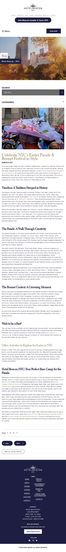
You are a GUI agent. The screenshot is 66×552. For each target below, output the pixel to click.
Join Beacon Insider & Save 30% (33, 20)
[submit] (61, 92)
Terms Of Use (39, 490)
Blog (4, 55)
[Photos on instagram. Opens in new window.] (34, 540)
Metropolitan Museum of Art (51, 414)
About (26, 483)
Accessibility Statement (39, 484)
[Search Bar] (33, 92)
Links (33, 476)
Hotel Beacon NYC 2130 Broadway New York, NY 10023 (33, 512)
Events (27, 493)
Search (6, 87)
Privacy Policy (39, 480)
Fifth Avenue (33, 197)
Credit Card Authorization (40, 494)
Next (19, 443)
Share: (4, 433)
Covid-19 (39, 499)
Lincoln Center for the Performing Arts (23, 416)
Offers (27, 490)
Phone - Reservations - (33, 518)
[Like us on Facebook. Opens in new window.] (30, 540)
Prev (7, 443)
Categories (33, 101)
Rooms (27, 486)
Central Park (6, 386)
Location (27, 497)
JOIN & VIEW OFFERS (33, 531)
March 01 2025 (7, 163)
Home (27, 479)
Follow (33, 537)
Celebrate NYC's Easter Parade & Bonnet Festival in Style (28, 156)
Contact (27, 500)
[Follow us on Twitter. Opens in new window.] (37, 540)
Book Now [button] (53, 31)
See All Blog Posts (13, 451)
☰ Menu (6, 31)
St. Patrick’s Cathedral (25, 199)
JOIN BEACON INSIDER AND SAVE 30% (33, 528)
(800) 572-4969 (38, 519)
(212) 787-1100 (36, 516)
